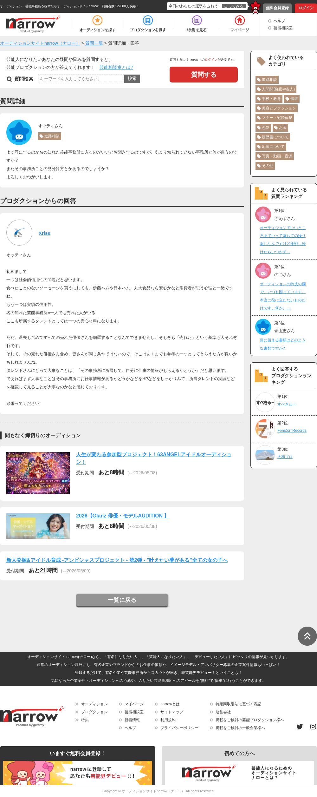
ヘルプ (279, 21)
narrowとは (170, 704)
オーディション (94, 704)
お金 (283, 127)
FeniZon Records (292, 430)
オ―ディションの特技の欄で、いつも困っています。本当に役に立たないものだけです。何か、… (283, 296)
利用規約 (168, 720)
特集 (85, 720)
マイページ (134, 704)
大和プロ (285, 457)
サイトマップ (171, 712)
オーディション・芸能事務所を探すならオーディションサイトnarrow (49, 6)
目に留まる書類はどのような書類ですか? (283, 344)
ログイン (306, 8)
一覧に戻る (122, 600)
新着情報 (132, 720)
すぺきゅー (286, 404)
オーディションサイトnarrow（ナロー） (153, 791)
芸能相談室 (283, 28)
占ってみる (233, 6)
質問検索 (23, 79)
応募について (273, 146)
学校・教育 (271, 98)
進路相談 (52, 136)
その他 (267, 165)
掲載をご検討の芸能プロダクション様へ (250, 720)
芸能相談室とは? (116, 67)
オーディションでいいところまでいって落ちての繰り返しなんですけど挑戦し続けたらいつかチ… (283, 240)
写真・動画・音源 (277, 156)
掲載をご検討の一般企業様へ (240, 728)
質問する (204, 74)
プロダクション (94, 712)
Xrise (44, 233)
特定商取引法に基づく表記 (238, 704)
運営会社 (223, 712)
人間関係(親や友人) (278, 89)
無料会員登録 (277, 8)
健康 (294, 98)
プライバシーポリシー (179, 728)
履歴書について (275, 137)
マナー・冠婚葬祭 (277, 117)
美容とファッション (279, 108)
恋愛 (265, 127)
